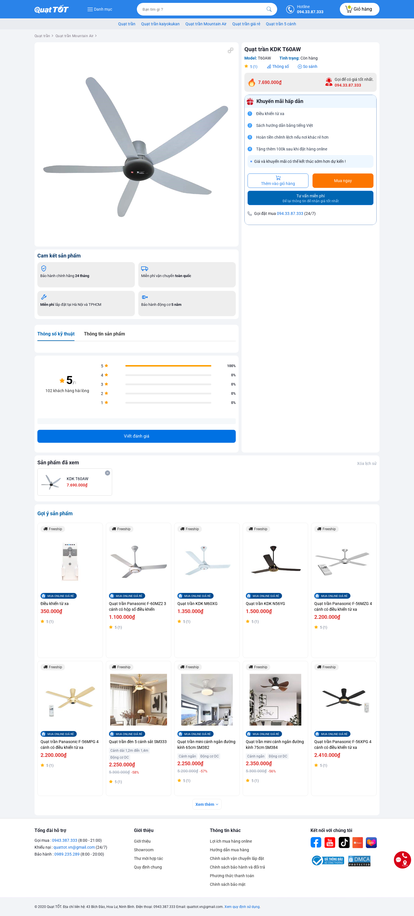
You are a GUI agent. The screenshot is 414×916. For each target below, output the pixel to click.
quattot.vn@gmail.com (74, 847)
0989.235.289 (67, 854)
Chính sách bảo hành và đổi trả (237, 867)
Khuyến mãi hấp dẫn (279, 101)
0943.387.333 (64, 840)
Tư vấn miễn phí (311, 198)
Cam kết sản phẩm (59, 256)
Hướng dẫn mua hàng (229, 850)
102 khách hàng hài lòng (67, 390)
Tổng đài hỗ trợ (50, 830)
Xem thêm (204, 804)
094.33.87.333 (290, 213)
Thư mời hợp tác (148, 858)
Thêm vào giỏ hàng (278, 180)
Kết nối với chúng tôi (331, 830)
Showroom (144, 850)
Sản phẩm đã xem (58, 462)
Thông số (280, 66)
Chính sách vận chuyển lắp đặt (237, 858)
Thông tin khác (225, 830)
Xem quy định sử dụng (242, 907)
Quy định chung (148, 867)
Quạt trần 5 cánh (281, 24)
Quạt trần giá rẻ (246, 24)
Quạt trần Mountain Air (206, 24)
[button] (230, 50)
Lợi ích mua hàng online (231, 841)
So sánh (310, 66)
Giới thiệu (144, 830)
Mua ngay (343, 180)
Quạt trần (126, 24)
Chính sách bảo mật (228, 884)
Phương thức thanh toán (232, 875)
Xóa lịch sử (367, 463)
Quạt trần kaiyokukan (160, 24)
